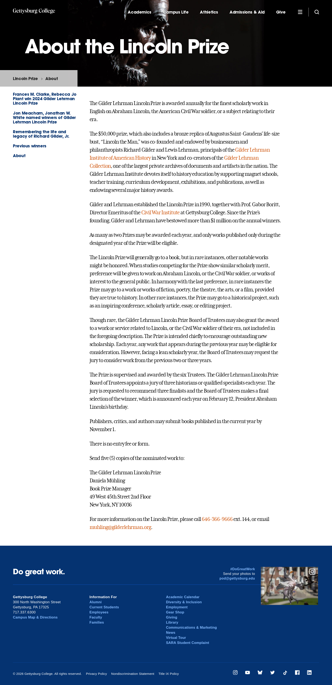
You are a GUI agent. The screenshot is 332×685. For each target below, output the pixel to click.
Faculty (96, 617)
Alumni (96, 602)
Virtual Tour (176, 638)
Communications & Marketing (192, 627)
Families (97, 622)
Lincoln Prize (25, 78)
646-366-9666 (217, 519)
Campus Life (176, 12)
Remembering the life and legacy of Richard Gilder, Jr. (41, 133)
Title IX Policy (167, 673)
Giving (171, 617)
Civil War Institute (160, 213)
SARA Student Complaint (188, 643)
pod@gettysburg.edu (237, 578)
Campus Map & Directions (36, 617)
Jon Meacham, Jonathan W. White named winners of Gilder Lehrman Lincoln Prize (44, 117)
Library (172, 622)
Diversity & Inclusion (184, 602)
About (51, 78)
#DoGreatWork (242, 569)
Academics (139, 12)
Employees (99, 612)
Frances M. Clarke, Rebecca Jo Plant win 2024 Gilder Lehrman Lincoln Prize (44, 98)
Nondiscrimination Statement (132, 673)
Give (280, 12)
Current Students (105, 607)
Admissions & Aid (247, 12)
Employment (177, 607)
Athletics (209, 12)
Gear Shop (175, 612)
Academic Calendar (183, 597)
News (171, 633)
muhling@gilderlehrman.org (120, 527)
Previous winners (29, 146)
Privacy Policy (96, 673)
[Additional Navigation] (300, 12)
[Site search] (316, 12)
